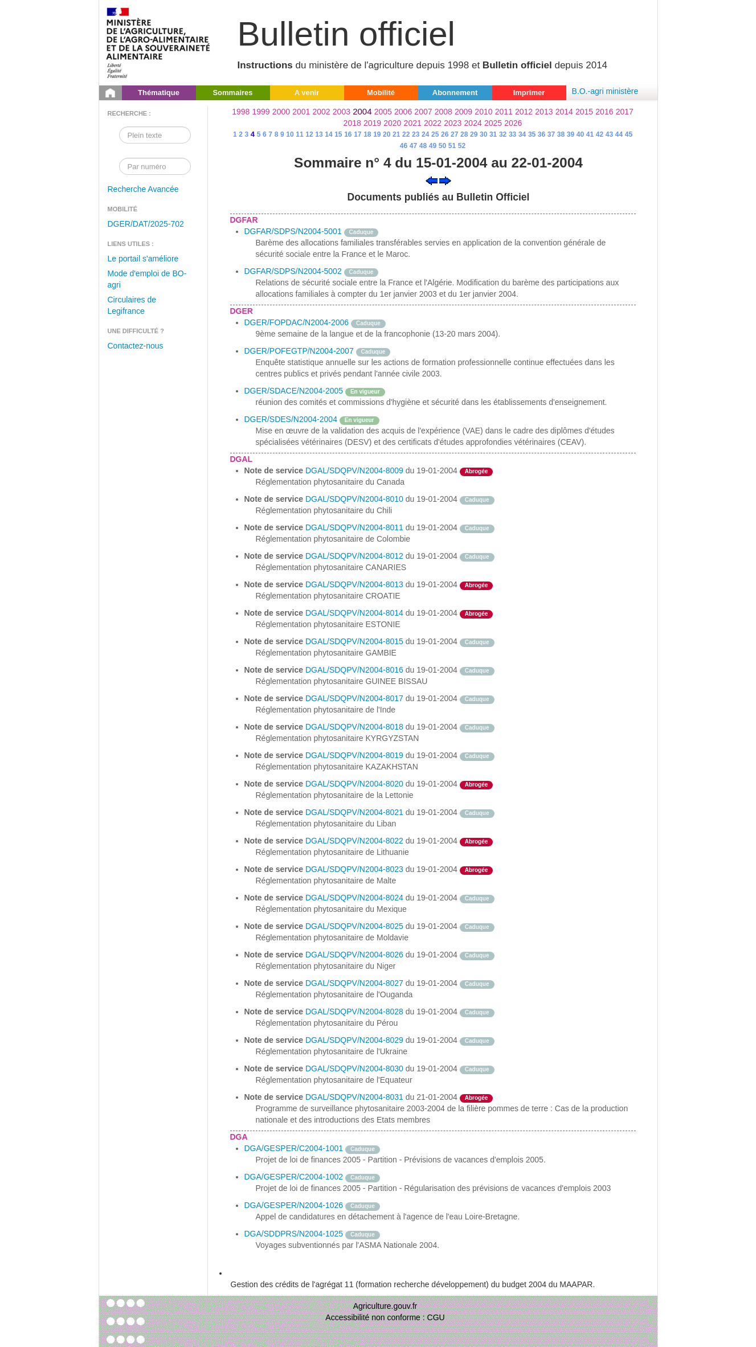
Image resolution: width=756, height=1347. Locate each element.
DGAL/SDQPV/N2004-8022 (354, 840)
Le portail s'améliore (143, 258)
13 (318, 134)
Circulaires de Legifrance (132, 305)
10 (289, 134)
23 (415, 134)
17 (357, 134)
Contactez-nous (136, 345)
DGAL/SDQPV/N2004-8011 (354, 527)
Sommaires (232, 92)
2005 (383, 111)
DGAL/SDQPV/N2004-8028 (354, 1011)
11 (299, 134)
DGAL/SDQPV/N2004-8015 (354, 641)
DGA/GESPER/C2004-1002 (294, 1176)
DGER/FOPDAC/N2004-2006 (296, 322)
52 (461, 146)
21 (396, 134)
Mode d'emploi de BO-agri (147, 279)
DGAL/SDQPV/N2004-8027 (354, 983)
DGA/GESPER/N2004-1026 (294, 1205)
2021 (413, 123)
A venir (307, 92)
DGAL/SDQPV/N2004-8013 (354, 584)
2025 (493, 123)
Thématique (158, 92)
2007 (423, 111)
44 (619, 134)
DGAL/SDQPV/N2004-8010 (354, 498)
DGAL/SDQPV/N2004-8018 (354, 726)
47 (413, 146)
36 (541, 134)
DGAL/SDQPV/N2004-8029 (354, 1040)
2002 (321, 111)
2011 (504, 111)
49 (432, 146)
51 (452, 146)
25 (435, 134)
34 (522, 134)
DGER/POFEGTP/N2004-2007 (299, 350)
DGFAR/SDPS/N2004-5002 (293, 271)
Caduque (361, 232)
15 (338, 134)
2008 (443, 111)
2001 (301, 111)
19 (377, 134)
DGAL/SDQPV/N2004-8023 (354, 869)
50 (442, 146)
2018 (352, 123)
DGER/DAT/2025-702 (146, 223)
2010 (483, 111)
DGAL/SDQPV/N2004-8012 (354, 555)
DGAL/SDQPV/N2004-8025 (354, 926)
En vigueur (365, 391)
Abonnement (454, 92)
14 (328, 134)
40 (580, 134)
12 (309, 134)
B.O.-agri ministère (605, 91)
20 (386, 134)
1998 (241, 111)
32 (502, 134)
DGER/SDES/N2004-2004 (290, 419)
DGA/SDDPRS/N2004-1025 (294, 1233)
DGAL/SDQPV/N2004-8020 (354, 783)
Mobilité (381, 92)
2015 (584, 111)
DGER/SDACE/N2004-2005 (294, 390)
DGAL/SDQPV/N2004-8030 (354, 1068)
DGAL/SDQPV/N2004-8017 (354, 698)
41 (590, 134)
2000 (281, 111)
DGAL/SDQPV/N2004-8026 (354, 954)
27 (454, 134)
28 (464, 134)
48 (423, 146)
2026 (513, 123)
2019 (372, 123)
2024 (473, 123)
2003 (341, 111)
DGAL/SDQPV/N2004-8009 (354, 470)
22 (406, 134)
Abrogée (476, 471)
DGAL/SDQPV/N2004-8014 (354, 612)
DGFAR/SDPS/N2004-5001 (293, 231)
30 (483, 134)
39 (570, 134)
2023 (452, 123)
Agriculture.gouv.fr (385, 1306)
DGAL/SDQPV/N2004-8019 (354, 755)
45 (628, 134)
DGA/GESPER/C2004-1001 (294, 1148)
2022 (433, 123)
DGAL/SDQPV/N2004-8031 (354, 1097)
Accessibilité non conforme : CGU (384, 1317)
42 (599, 134)
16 (348, 134)
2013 (544, 111)
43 (609, 134)
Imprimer (529, 92)
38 (561, 134)
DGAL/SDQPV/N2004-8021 (354, 812)
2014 (564, 111)
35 (532, 134)
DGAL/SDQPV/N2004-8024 (354, 897)
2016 (604, 111)
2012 (524, 111)
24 (425, 134)
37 (551, 134)
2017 (625, 111)
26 (444, 134)
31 (493, 134)
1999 (261, 111)
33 (512, 134)
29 (473, 134)
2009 (463, 111)
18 (367, 134)
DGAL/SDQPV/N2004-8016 (354, 669)
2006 (403, 111)
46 (403, 146)
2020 (392, 123)
